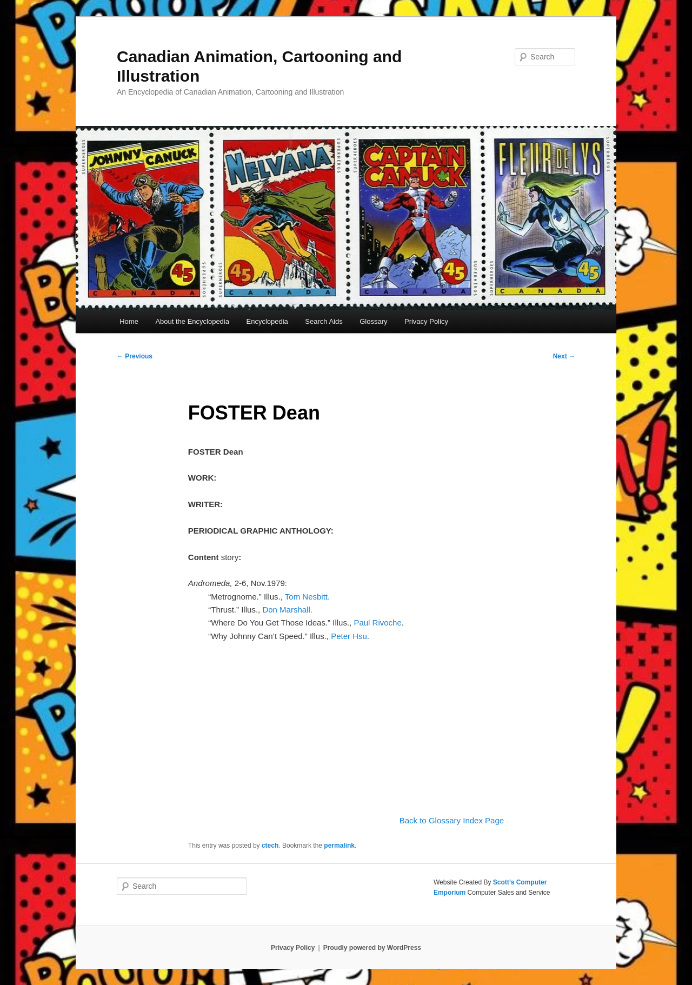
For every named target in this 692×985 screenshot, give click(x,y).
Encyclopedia (267, 321)
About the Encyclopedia (192, 321)
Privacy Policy (426, 321)
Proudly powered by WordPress (372, 947)
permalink (339, 845)
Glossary (373, 321)
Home (128, 321)
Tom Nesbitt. (311, 596)
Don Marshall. (287, 609)
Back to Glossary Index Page (452, 820)
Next (564, 356)
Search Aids (323, 321)
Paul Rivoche (377, 622)
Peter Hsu (349, 636)
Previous (134, 356)
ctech (270, 845)
